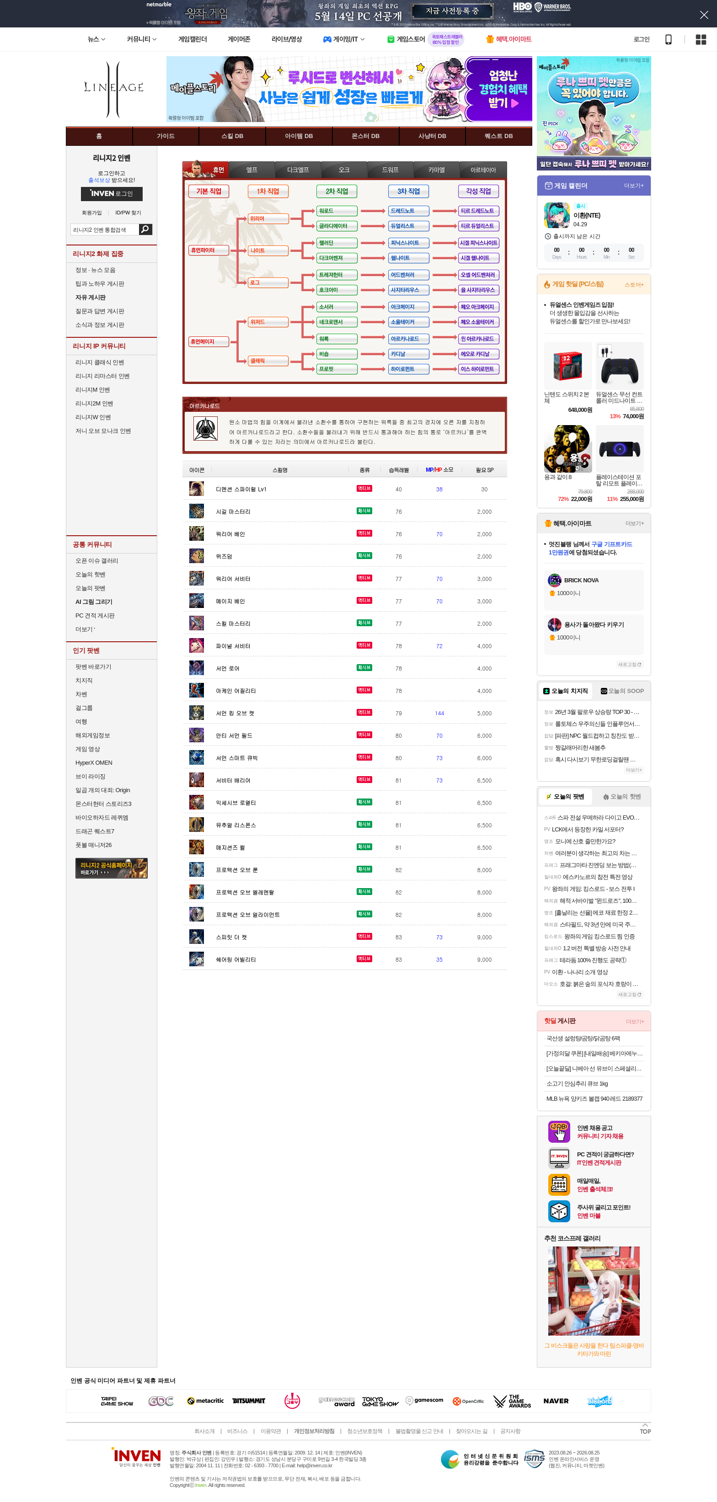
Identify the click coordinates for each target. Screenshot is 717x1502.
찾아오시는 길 (471, 1431)
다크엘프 (298, 169)
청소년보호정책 (364, 1431)
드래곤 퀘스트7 (94, 831)
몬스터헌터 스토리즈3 (103, 804)
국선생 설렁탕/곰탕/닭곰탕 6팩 (583, 1038)
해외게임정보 (92, 735)
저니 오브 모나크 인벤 (103, 431)
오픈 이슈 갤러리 (96, 561)
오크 (344, 169)
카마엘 (436, 169)
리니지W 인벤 (93, 417)
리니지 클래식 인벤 (99, 362)
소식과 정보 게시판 (99, 325)
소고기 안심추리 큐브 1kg (577, 1083)
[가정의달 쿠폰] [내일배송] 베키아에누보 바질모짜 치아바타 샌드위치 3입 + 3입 (595, 1053)
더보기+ (634, 185)
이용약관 (271, 1431)
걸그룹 (84, 708)
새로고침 (627, 664)
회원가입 (92, 212)
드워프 (390, 169)
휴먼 (205, 169)
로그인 (641, 39)
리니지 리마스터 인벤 (102, 376)
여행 (81, 721)
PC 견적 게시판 (95, 615)
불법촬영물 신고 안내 (419, 1431)
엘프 (252, 169)
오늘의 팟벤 (90, 588)
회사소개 (204, 1431)
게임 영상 (87, 749)
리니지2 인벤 (111, 157)
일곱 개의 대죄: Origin (102, 790)
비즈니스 (237, 1431)
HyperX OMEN (93, 763)
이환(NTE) (586, 215)
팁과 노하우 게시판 (99, 284)
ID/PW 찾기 (129, 212)
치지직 (84, 680)
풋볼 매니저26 (93, 845)
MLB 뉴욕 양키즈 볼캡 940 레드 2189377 (594, 1098)
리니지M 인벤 (92, 390)
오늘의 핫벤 (90, 574)
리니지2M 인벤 (94, 403)
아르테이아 (483, 169)
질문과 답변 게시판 (99, 311)
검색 (145, 229)
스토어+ (634, 285)
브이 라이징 (90, 776)
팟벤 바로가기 (93, 667)
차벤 (81, 694)
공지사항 (510, 1431)
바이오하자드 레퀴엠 (101, 817)
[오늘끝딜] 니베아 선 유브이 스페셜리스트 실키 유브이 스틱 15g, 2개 (595, 1068)
